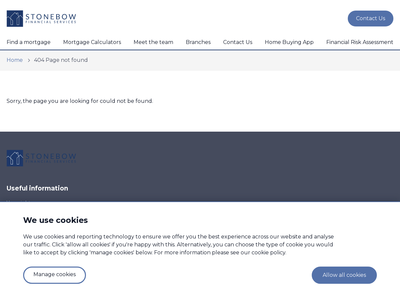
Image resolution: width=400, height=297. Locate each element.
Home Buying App (289, 42)
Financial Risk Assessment (359, 42)
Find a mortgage (29, 42)
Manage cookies (54, 274)
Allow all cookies (344, 275)
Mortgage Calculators (92, 42)
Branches (198, 42)
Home (15, 60)
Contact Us (237, 42)
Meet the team (153, 42)
